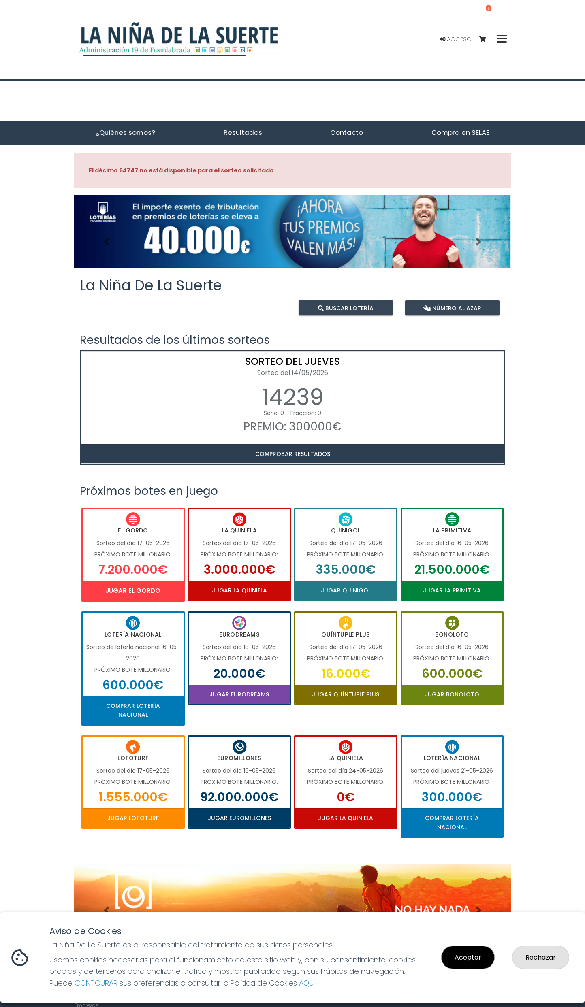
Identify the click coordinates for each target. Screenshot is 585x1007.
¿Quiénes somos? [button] (125, 132)
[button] (106, 241)
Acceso (456, 39)
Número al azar (452, 308)
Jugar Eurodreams (239, 694)
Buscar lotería (346, 308)
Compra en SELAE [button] (460, 132)
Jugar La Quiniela (239, 590)
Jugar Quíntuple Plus (345, 694)
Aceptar (468, 957)
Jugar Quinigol (346, 590)
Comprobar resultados (292, 454)
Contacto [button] (346, 132)
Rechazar (540, 957)
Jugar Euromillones (239, 818)
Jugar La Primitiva (452, 590)
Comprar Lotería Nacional (133, 710)
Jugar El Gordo (132, 590)
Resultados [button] (243, 132)
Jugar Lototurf (133, 818)
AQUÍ (307, 983)
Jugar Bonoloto (452, 694)
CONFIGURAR (96, 983)
